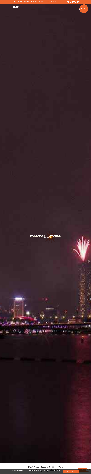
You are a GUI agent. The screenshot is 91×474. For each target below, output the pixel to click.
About (20, 1)
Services (26, 1)
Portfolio (34, 1)
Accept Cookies (71, 471)
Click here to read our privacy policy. (43, 471)
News (47, 1)
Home (14, 1)
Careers (41, 1)
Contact (53, 1)
